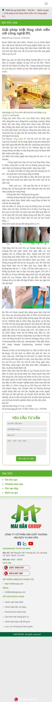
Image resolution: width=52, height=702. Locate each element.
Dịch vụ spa (43, 10)
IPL (45, 156)
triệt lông (14, 112)
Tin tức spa (11, 479)
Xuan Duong (13, 38)
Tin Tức (7, 473)
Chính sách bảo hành (14, 602)
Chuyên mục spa (14, 483)
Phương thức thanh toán (15, 612)
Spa (35, 42)
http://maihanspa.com (14, 584)
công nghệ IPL (20, 139)
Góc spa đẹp (11, 488)
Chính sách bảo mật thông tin (17, 622)
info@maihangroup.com (15, 592)
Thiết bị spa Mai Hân (15, 10)
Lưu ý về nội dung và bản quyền (19, 626)
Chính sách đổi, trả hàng (15, 607)
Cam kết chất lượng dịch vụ (17, 617)
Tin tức (31, 10)
